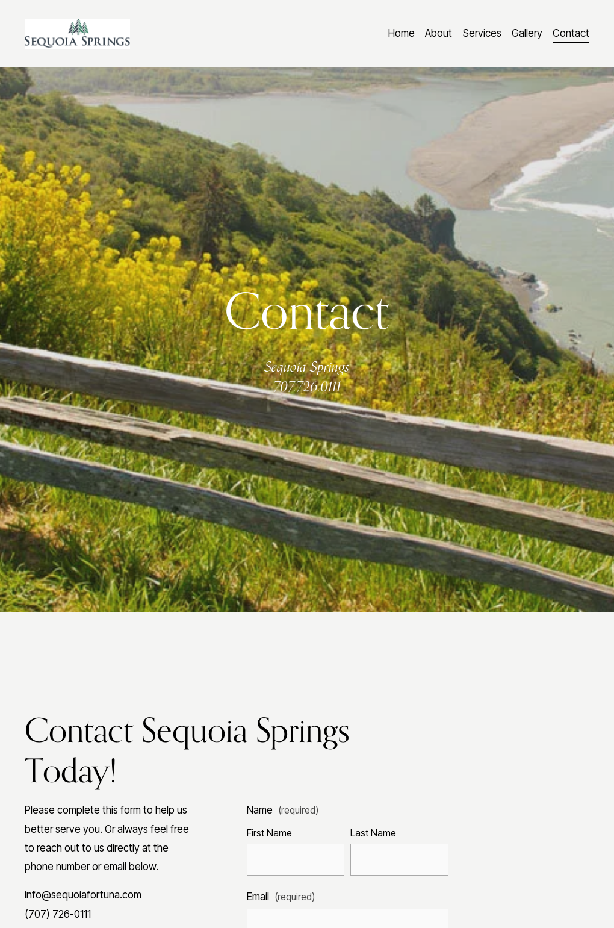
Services (482, 33)
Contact (571, 33)
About (438, 33)
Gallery (527, 33)
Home (401, 33)
